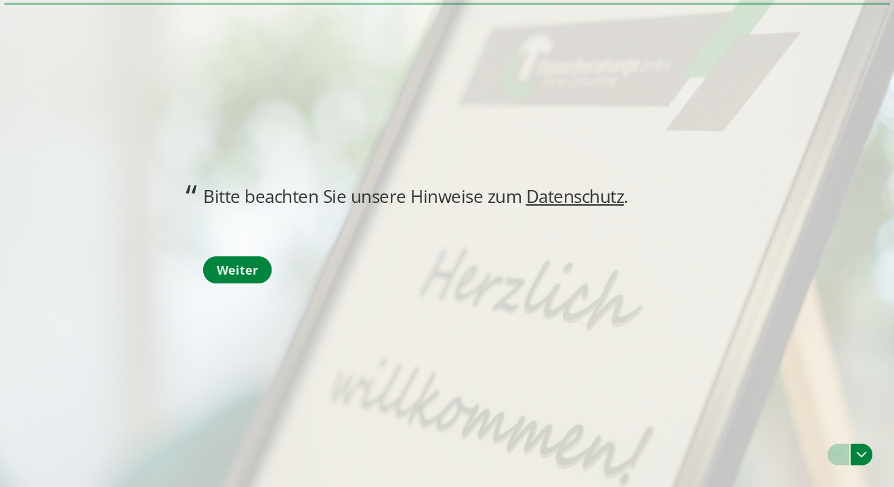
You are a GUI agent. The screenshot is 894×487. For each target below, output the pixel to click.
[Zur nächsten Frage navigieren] (861, 454)
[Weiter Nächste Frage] (237, 269)
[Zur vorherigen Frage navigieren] (838, 454)
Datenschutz (575, 196)
